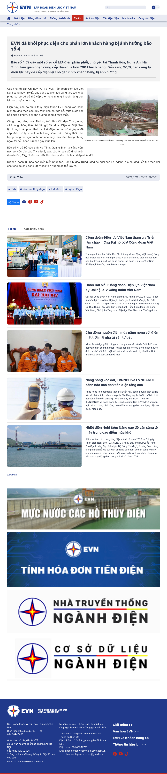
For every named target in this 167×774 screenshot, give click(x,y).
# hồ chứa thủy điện (32, 189)
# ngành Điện (73, 189)
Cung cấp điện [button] (146, 18)
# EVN (12, 189)
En (157, 7)
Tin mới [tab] (12, 228)
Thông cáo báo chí (60, 18)
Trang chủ (12, 24)
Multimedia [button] (128, 18)
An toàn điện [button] (92, 18)
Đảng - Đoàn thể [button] (37, 18)
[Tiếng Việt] (41, 7)
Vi (153, 7)
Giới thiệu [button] (19, 18)
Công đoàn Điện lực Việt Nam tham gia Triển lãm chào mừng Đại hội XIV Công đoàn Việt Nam (120, 242)
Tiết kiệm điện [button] (111, 18)
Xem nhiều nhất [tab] (34, 228)
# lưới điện (55, 189)
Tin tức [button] (78, 18)
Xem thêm (12, 474)
